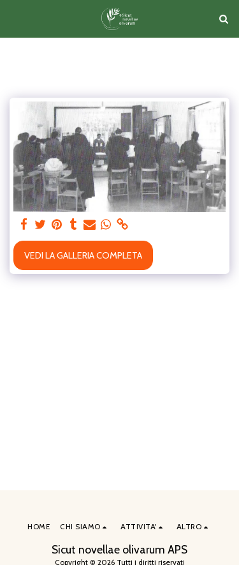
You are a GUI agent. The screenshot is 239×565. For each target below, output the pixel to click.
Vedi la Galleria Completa (83, 255)
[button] (14, 18)
